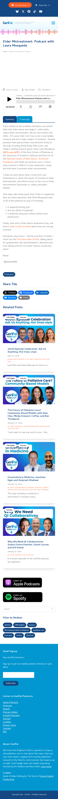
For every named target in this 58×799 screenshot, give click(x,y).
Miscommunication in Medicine (17, 630)
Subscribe (42, 5)
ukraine (19, 635)
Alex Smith (30, 90)
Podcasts (9, 274)
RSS (5, 732)
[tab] (10, 119)
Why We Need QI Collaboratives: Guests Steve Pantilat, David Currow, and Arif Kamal (28, 545)
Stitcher (7, 719)
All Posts (30, 359)
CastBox (7, 722)
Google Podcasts (11, 715)
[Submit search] (52, 609)
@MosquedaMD (11, 152)
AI (25, 359)
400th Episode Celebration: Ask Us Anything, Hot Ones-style (27, 350)
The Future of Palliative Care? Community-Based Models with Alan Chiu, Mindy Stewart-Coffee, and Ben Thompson (28, 414)
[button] (53, 23)
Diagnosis (30, 488)
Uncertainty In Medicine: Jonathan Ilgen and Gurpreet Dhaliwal (27, 479)
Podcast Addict (10, 712)
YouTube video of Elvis (28, 239)
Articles (8, 625)
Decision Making (20, 488)
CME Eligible (10, 317)
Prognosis (45, 490)
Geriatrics (46, 90)
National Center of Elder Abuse (22, 159)
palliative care (38, 630)
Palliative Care (13, 429)
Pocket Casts (9, 725)
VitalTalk (29, 635)
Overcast (7, 706)
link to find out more (21, 227)
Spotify (6, 709)
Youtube (7, 729)
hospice (32, 625)
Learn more (46, 767)
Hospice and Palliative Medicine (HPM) (36, 427)
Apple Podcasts (10, 702)
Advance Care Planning (16, 359)
